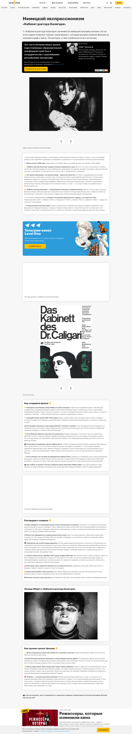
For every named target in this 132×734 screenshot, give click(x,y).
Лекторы (86, 3)
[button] (71, 141)
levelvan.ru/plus (58, 64)
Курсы (42, 3)
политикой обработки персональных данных (54, 731)
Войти (119, 3)
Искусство (62, 7)
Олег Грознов (85, 47)
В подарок (57, 3)
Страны (12, 7)
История (4, 7)
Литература (127, 7)
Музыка (53, 7)
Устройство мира (23, 7)
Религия (117, 7)
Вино (99, 7)
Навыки (45, 7)
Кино (92, 7)
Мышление (35, 7)
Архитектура (84, 7)
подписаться (35, 246)
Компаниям (73, 3)
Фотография (73, 7)
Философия (108, 7)
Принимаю (103, 730)
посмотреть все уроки (36, 69)
